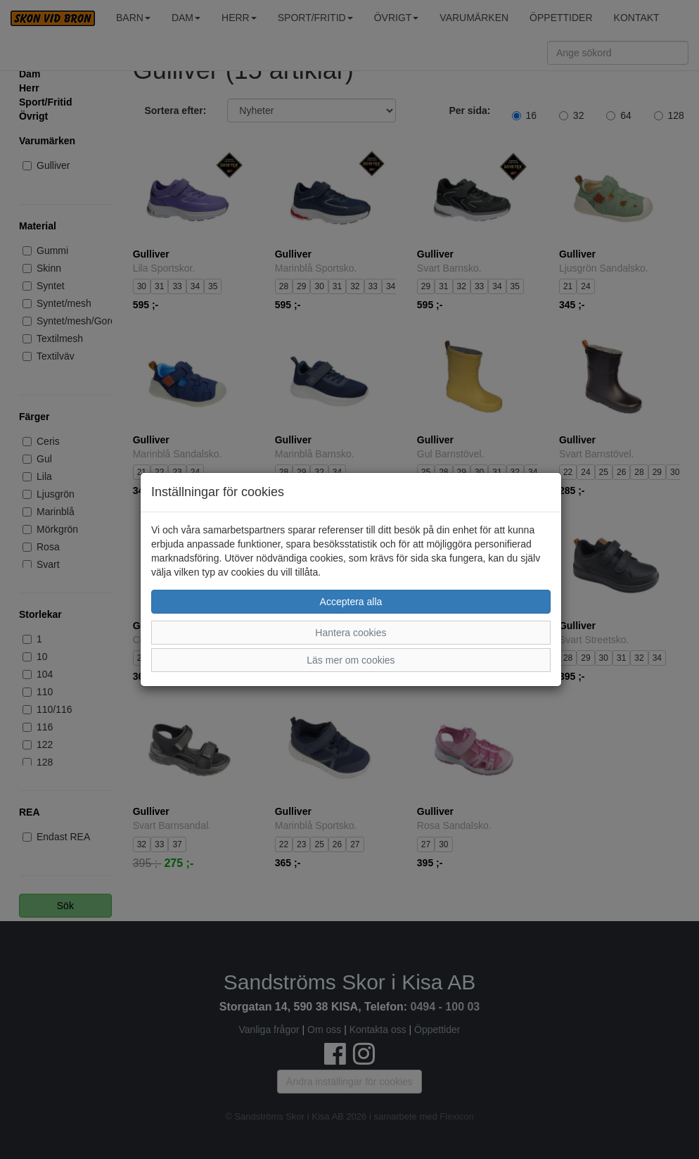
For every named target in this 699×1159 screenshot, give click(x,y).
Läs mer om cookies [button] (351, 660)
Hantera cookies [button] (350, 632)
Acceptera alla (351, 601)
